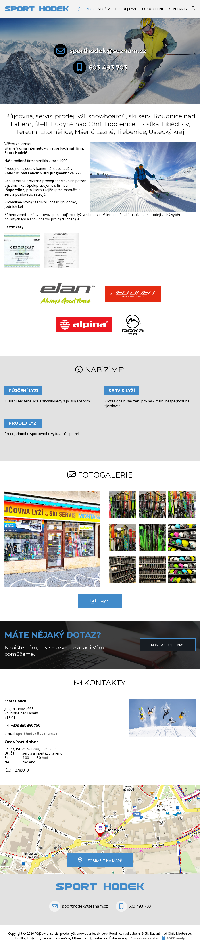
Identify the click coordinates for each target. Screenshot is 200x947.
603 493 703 (108, 67)
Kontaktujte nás (167, 645)
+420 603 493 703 (25, 725)
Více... (105, 601)
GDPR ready (175, 938)
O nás (88, 8)
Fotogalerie (152, 8)
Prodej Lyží (125, 8)
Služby (104, 8)
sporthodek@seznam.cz (107, 51)
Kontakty (178, 8)
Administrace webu (144, 938)
